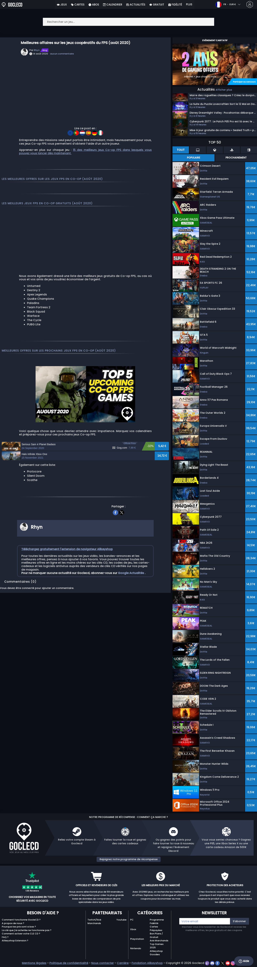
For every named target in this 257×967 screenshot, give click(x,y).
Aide (244, 961)
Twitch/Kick (94, 919)
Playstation (137, 939)
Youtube (121, 919)
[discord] (212, 963)
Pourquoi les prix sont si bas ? (19, 926)
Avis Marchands (159, 940)
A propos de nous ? (13, 923)
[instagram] (233, 963)
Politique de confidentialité (68, 963)
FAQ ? (5, 937)
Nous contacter (102, 963)
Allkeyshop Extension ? (15, 940)
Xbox (133, 929)
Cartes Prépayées (156, 928)
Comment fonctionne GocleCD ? (21, 919)
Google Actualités (131, 606)
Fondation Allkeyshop (147, 963)
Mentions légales (34, 963)
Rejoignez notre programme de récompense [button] (129, 859)
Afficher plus (224, 90)
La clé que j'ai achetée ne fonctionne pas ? (26, 930)
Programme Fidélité (157, 921)
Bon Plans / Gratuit (156, 935)
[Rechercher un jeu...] (128, 22)
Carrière (123, 963)
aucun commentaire (62, 53)
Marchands (94, 923)
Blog (45, 50)
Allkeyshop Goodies (156, 952)
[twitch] (207, 963)
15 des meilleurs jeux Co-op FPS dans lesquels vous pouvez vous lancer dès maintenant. (85, 151)
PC (132, 919)
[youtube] (228, 963)
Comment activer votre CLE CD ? (21, 933)
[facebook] (115, 545)
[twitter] (122, 545)
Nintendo (135, 948)
